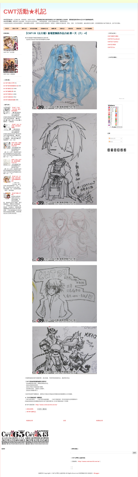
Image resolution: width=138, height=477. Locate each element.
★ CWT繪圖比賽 (8, 91)
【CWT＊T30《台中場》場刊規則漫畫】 (15, 109)
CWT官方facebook (114, 39)
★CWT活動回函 (8, 97)
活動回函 (70, 28)
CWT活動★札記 (24, 11)
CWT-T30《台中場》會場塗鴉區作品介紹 (16, 161)
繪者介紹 (24, 28)
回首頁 (7, 28)
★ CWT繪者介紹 (8, 88)
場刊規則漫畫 (33, 28)
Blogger (96, 473)
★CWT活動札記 (31, 411)
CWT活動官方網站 (113, 36)
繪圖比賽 (53, 28)
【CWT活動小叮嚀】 (16, 193)
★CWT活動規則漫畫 (9, 100)
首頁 (64, 420)
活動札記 (62, 28)
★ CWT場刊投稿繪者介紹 (10, 86)
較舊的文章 (99, 420)
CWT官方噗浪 (112, 44)
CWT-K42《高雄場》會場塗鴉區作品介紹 (16, 144)
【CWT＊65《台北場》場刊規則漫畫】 (16, 126)
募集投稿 (78, 28)
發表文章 (112, 138)
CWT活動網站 (88, 28)
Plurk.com (121, 98)
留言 (111, 141)
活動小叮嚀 (15, 28)
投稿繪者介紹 (44, 28)
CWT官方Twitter (113, 41)
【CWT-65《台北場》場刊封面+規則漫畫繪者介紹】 (16, 179)
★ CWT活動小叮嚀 (8, 83)
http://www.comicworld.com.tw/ (46, 404)
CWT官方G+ (111, 47)
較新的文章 (29, 420)
